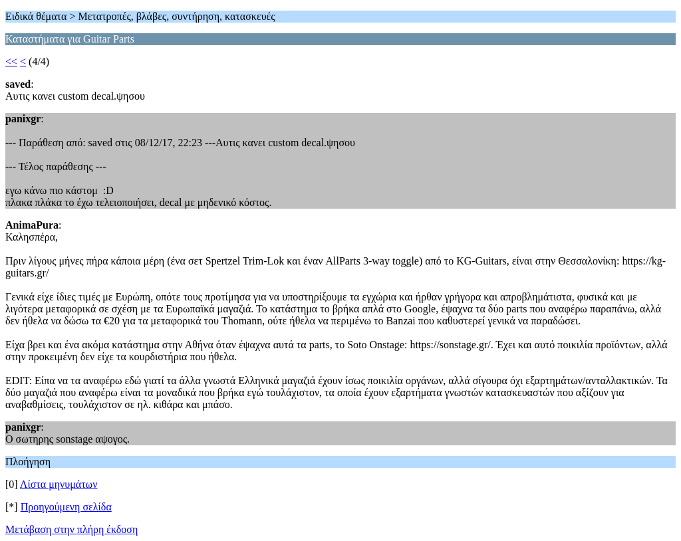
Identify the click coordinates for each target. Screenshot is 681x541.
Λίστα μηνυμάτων (59, 484)
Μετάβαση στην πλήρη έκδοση (71, 529)
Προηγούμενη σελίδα (66, 506)
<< (11, 61)
